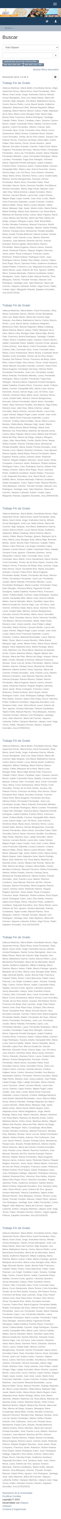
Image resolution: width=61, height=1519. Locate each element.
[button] (47, 21)
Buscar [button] (9, 28)
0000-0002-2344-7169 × (34, 65)
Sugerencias (19, 1509)
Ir (55, 55)
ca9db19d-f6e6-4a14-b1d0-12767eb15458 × (20, 62)
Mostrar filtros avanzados (46, 69)
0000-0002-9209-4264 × (12, 65)
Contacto (7, 1509)
